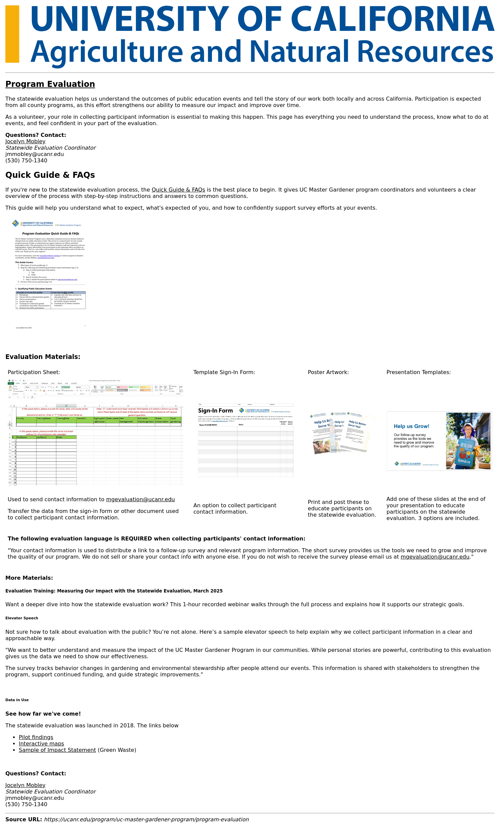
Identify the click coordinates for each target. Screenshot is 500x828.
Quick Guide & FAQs (178, 190)
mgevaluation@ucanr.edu (140, 499)
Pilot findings (36, 737)
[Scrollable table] (250, 467)
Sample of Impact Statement (57, 750)
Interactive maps (41, 743)
